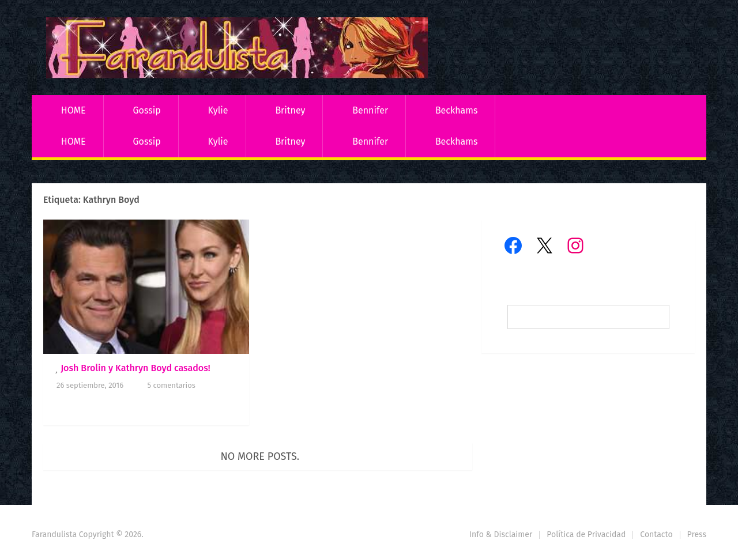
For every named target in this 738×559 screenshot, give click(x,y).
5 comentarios (171, 385)
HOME (73, 110)
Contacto (656, 534)
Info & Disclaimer (501, 534)
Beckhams (456, 110)
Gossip (146, 110)
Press (696, 534)
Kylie (218, 110)
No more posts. (260, 456)
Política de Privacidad (586, 534)
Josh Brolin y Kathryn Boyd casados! (135, 367)
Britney (290, 110)
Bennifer (370, 110)
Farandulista (54, 534)
